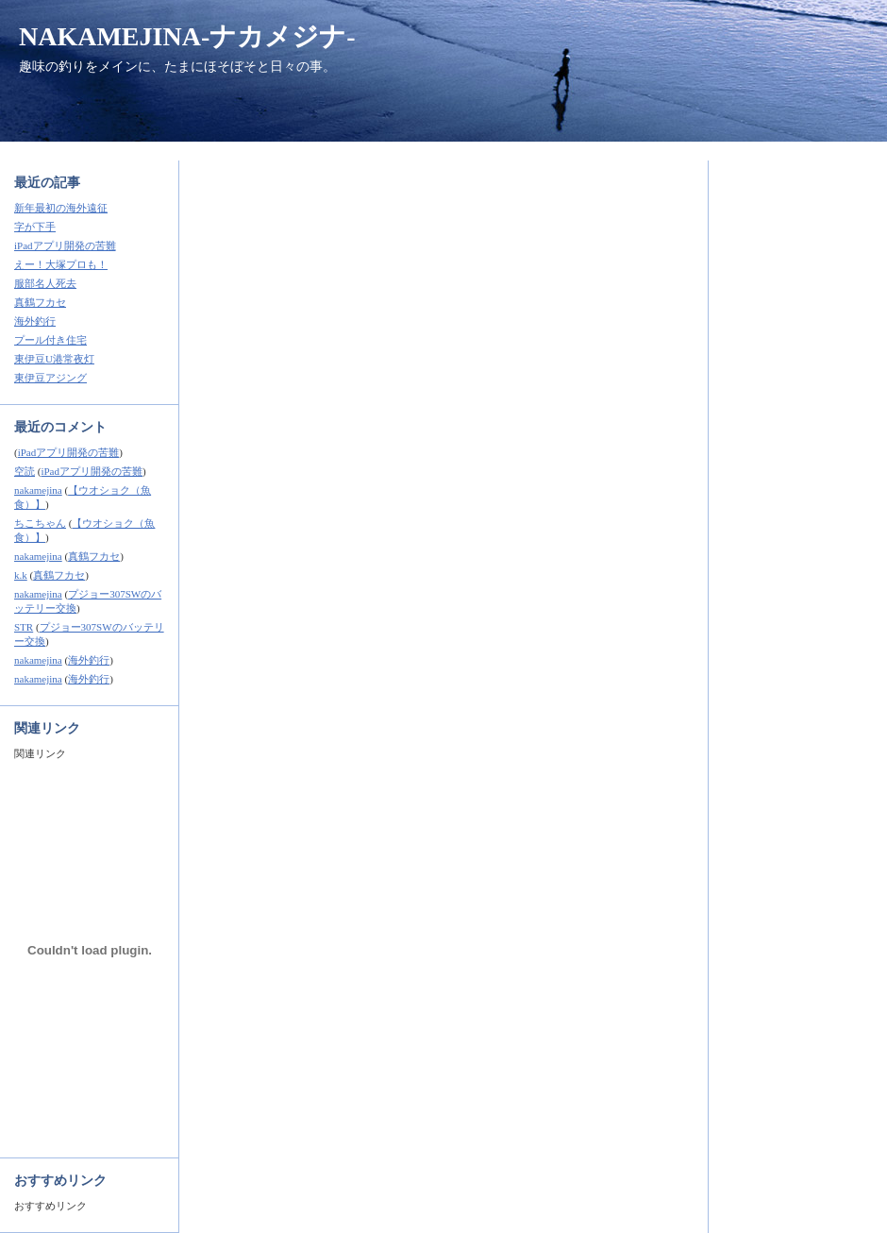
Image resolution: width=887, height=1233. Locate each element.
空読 (24, 471)
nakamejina (38, 490)
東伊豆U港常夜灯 (54, 358)
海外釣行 (35, 321)
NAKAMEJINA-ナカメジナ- (187, 36)
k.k (20, 575)
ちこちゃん (40, 523)
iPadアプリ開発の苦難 (65, 245)
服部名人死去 (45, 283)
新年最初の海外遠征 (61, 207)
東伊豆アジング (50, 377)
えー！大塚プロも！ (61, 264)
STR (23, 627)
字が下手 (35, 226)
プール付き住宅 (50, 340)
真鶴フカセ (40, 302)
